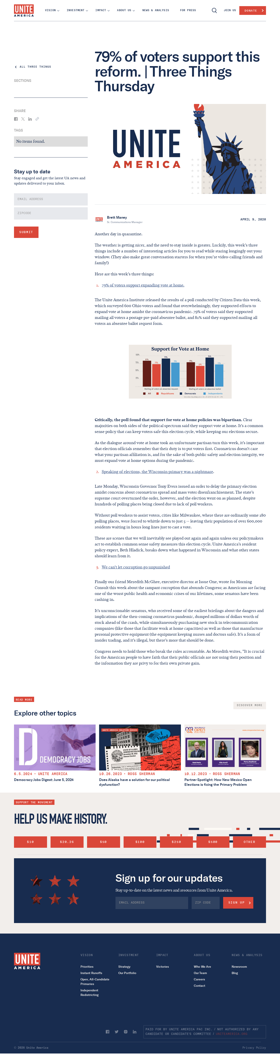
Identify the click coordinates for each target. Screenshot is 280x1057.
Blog (235, 973)
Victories (162, 967)
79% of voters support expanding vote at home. (143, 285)
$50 (103, 842)
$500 (213, 842)
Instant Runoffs (91, 973)
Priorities (86, 967)
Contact (199, 986)
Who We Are (202, 967)
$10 (30, 842)
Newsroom (239, 967)
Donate (251, 10)
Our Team (200, 973)
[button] (50, 10)
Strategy (124, 967)
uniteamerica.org (231, 1034)
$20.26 (67, 842)
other (249, 842)
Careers (199, 979)
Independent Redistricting (89, 992)
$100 (140, 842)
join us (230, 10)
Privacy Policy (254, 1047)
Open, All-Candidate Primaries (94, 982)
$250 (176, 842)
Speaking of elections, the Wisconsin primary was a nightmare (157, 471)
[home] (24, 10)
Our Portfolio (127, 973)
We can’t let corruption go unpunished (136, 567)
